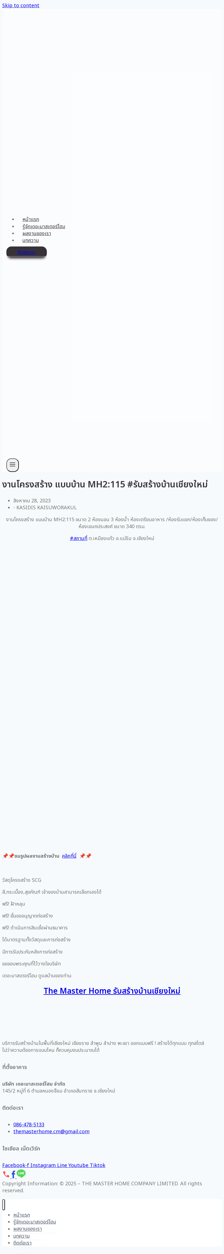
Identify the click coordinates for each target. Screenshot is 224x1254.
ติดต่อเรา (26, 252)
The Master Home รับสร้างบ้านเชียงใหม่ (112, 991)
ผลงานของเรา (36, 233)
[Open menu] (12, 465)
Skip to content (20, 5)
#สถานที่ (78, 538)
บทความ (30, 240)
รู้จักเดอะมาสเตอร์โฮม (43, 226)
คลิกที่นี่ (69, 856)
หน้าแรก (30, 219)
